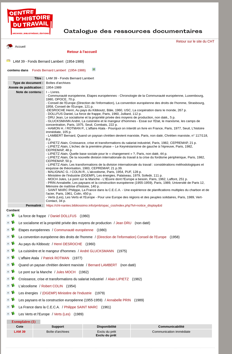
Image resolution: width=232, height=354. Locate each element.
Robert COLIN (52, 286)
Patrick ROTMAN (56, 258)
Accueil (16, 46)
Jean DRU (123, 223)
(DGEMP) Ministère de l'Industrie (67, 293)
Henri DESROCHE (68, 244)
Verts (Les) (62, 314)
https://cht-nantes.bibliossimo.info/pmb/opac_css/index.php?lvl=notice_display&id (104, 205)
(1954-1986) (59, 70)
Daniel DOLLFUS (63, 216)
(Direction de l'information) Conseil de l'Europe (132, 237)
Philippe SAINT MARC (81, 307)
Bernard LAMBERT (102, 265)
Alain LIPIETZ (118, 279)
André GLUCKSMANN (97, 251)
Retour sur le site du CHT (195, 41)
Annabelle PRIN (119, 300)
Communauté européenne (74, 230)
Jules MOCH (65, 272)
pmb (110, 351)
